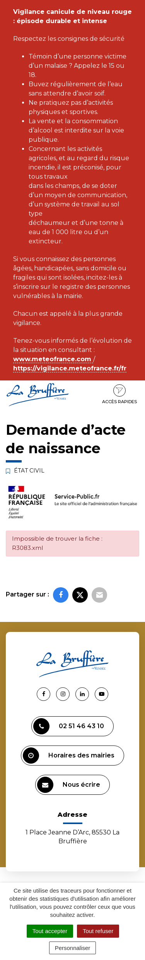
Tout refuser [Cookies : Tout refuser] (98, 931)
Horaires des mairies (68, 755)
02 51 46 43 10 (68, 726)
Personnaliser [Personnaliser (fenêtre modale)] (72, 948)
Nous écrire (68, 785)
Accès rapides (119, 394)
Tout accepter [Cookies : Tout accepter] (49, 931)
